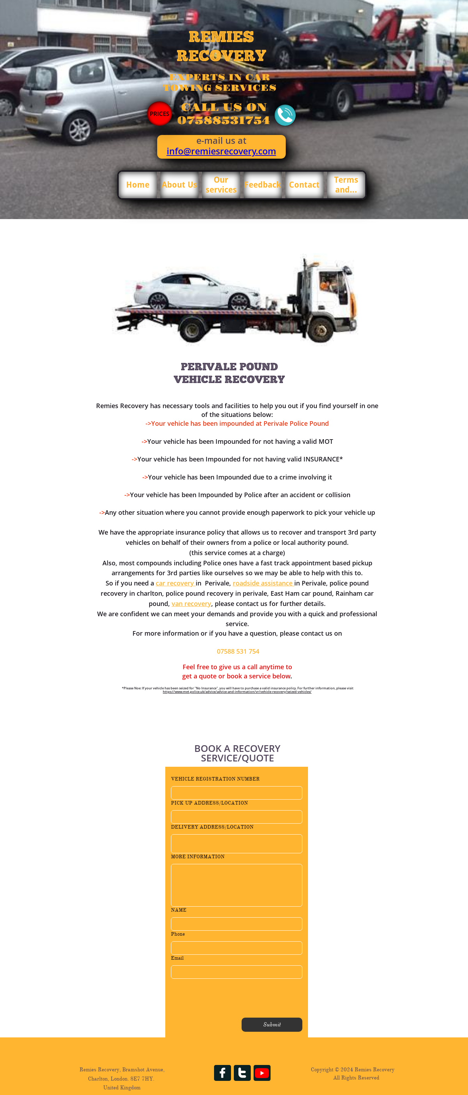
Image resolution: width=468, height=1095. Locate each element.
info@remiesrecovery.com (221, 151)
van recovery (191, 603)
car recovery (176, 583)
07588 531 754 (238, 651)
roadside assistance (263, 583)
